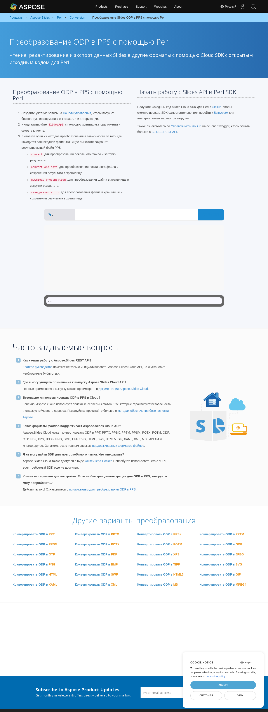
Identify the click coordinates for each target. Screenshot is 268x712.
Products (102, 6)
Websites (160, 6)
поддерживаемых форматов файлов (118, 445)
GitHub (216, 107)
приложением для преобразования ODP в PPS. (103, 489)
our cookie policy (215, 676)
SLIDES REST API (164, 132)
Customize (206, 695)
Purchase (121, 6)
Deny (240, 695)
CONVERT (210, 214)
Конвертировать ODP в (34, 534)
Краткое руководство (37, 367)
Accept (223, 685)
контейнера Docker (98, 461)
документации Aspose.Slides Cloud (123, 389)
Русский (227, 7)
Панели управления (77, 113)
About (178, 6)
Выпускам (221, 112)
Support (141, 6)
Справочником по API (186, 126)
